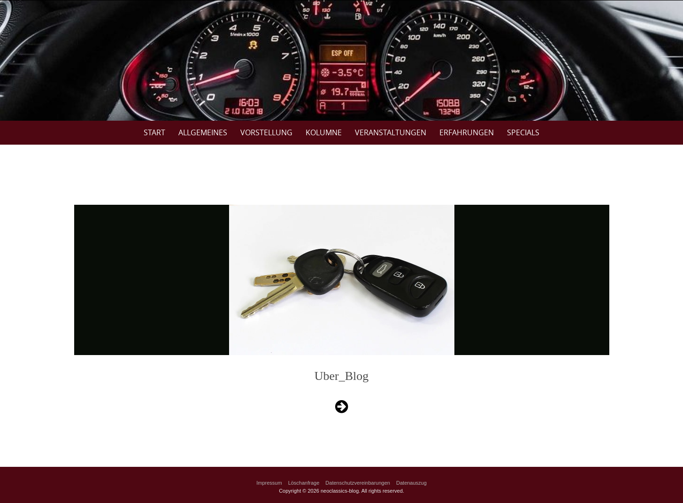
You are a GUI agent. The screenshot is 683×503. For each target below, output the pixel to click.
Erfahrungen (466, 132)
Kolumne (324, 132)
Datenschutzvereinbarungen (357, 483)
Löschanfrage (304, 483)
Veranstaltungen (390, 132)
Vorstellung (266, 132)
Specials (523, 132)
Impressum (269, 483)
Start (154, 132)
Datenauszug (411, 483)
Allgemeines (202, 132)
